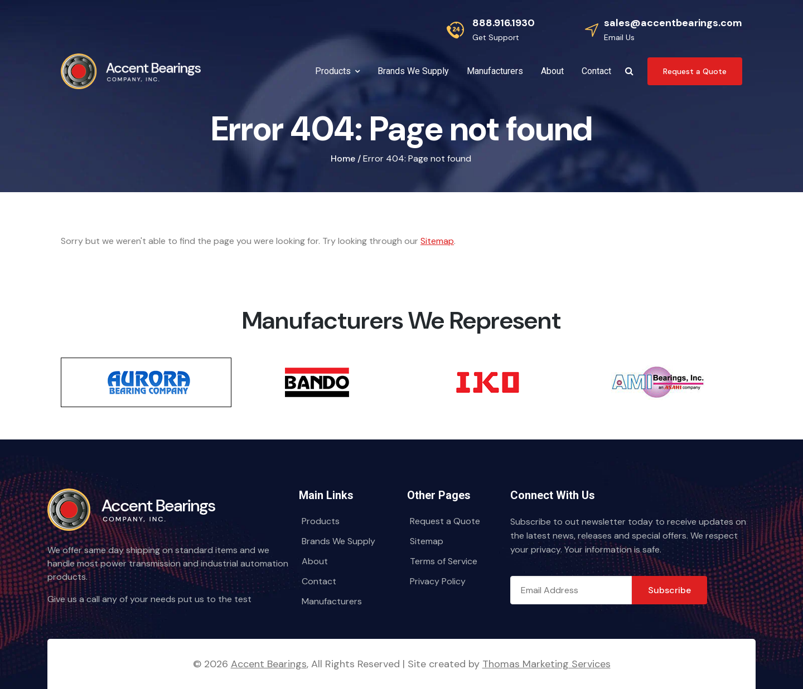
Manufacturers (332, 601)
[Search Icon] (629, 71)
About (315, 561)
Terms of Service (443, 561)
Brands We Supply (338, 541)
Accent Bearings (269, 664)
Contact (319, 581)
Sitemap (437, 241)
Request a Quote (445, 521)
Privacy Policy (438, 581)
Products (321, 521)
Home (343, 158)
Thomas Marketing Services (546, 664)
